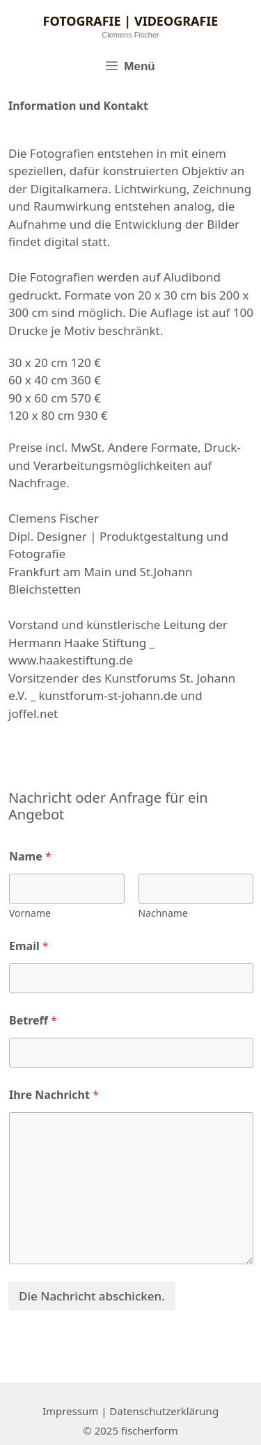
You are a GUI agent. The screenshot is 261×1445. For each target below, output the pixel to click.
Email (29, 946)
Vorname (30, 913)
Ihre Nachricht (54, 1095)
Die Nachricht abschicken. (92, 1296)
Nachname (163, 913)
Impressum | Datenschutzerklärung (130, 1411)
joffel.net (33, 713)
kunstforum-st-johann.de (107, 695)
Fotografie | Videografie (131, 21)
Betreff (33, 1020)
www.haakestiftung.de (70, 660)
